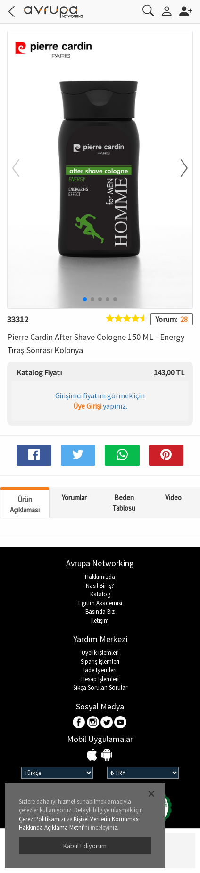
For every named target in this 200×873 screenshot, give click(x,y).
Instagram (93, 723)
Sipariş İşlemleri (100, 662)
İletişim (100, 621)
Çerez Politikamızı (42, 819)
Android (107, 755)
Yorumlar (74, 497)
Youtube (120, 723)
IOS (93, 755)
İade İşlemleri (100, 670)
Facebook (79, 723)
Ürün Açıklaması (25, 504)
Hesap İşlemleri (100, 679)
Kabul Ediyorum (85, 845)
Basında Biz (100, 612)
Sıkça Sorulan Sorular (100, 688)
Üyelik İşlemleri (100, 653)
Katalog (100, 594)
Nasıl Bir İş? (100, 586)
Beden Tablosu (123, 502)
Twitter (107, 723)
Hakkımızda (100, 577)
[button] (178, 168)
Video (173, 497)
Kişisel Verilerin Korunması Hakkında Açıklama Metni (79, 823)
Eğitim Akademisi (100, 603)
